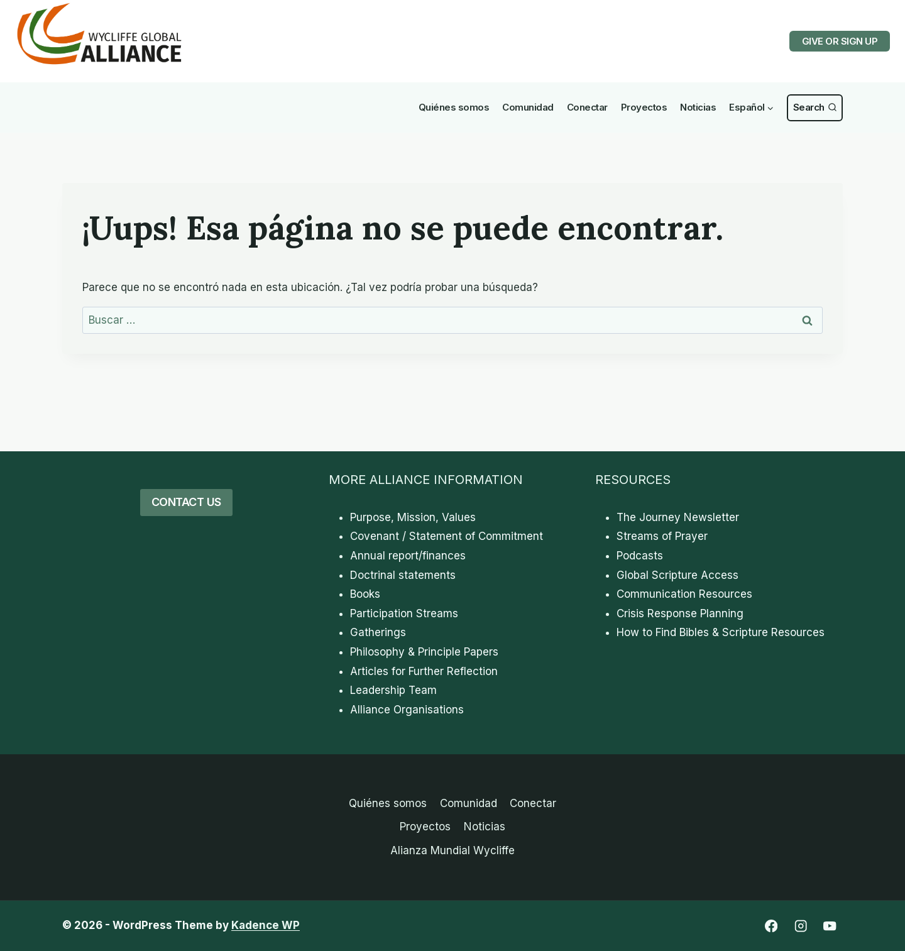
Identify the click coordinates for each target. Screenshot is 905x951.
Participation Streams (404, 613)
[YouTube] (830, 926)
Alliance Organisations (407, 709)
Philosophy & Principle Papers (424, 652)
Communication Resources (684, 594)
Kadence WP (265, 925)
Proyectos (644, 107)
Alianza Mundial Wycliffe (452, 850)
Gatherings (378, 632)
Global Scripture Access (677, 575)
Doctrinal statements (403, 575)
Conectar (587, 107)
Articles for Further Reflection (424, 671)
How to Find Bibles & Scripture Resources (721, 632)
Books (365, 594)
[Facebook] (771, 926)
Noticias (698, 107)
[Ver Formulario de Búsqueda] (815, 107)
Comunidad (528, 107)
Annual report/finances (408, 555)
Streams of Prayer (662, 536)
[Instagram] (800, 926)
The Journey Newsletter (678, 517)
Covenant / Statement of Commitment (446, 536)
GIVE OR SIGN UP (840, 41)
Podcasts (640, 555)
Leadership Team (393, 690)
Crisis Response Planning (680, 613)
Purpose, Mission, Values (413, 517)
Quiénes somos (454, 107)
